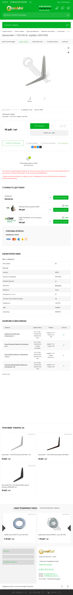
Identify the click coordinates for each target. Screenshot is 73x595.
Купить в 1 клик (49, 133)
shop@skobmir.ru (50, 574)
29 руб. (18, 460)
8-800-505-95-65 (45, 8)
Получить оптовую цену (13, 143)
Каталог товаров (36, 25)
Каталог (5, 2)
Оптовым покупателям (18, 2)
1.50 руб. (43, 539)
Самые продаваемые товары (25, 509)
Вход (58, 2)
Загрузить (53, 286)
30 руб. (18, 492)
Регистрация (66, 2)
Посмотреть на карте (45, 565)
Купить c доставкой (61, 198)
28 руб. (54, 460)
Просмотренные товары (50, 509)
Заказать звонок (44, 10)
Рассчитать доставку (48, 143)
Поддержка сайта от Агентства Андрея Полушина (17, 587)
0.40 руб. (9, 539)
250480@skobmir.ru (51, 576)
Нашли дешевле (32, 143)
